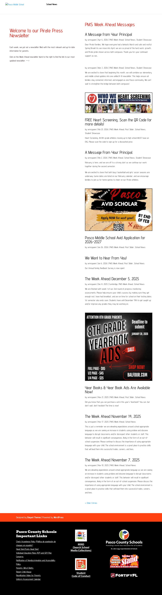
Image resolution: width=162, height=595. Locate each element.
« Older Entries (91, 503)
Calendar (134, 4)
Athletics (49, 10)
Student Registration (70, 4)
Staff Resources (64, 10)
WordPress (58, 517)
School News (51, 4)
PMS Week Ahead (116, 39)
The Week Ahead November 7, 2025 (112, 459)
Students (109, 4)
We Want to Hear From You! (106, 257)
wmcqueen (92, 39)
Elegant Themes (34, 517)
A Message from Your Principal (108, 34)
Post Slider (129, 129)
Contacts (146, 4)
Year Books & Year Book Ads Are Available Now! (117, 389)
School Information (90, 4)
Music (39, 10)
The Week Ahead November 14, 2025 (113, 416)
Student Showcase (143, 39)
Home (39, 4)
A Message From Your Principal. (109, 152)
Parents (120, 4)
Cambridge (113, 284)
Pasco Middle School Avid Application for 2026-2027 (115, 239)
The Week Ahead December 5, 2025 (112, 278)
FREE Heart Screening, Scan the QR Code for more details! (118, 121)
